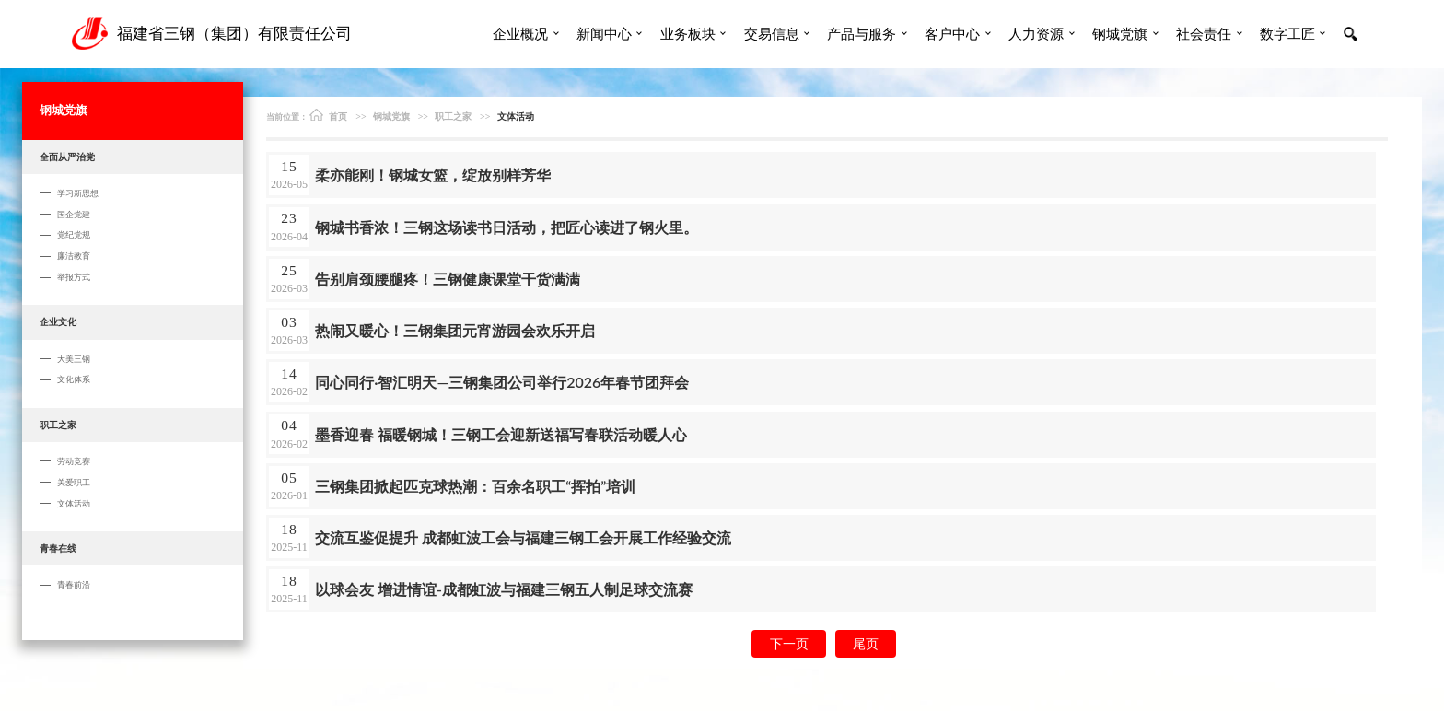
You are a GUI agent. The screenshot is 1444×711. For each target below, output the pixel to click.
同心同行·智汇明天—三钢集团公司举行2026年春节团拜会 (502, 381)
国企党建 (73, 214)
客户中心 (952, 33)
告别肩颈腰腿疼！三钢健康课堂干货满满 (447, 278)
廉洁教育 (73, 256)
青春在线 (58, 548)
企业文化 (58, 321)
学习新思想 (78, 193)
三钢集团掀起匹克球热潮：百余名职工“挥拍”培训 (475, 486)
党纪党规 (73, 234)
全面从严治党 (67, 156)
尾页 (866, 643)
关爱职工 (73, 482)
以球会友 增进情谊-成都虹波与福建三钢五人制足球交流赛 (504, 589)
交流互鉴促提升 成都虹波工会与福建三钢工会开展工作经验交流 (523, 537)
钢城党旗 (1119, 33)
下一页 (789, 643)
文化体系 (73, 379)
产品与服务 (861, 33)
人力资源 (1036, 33)
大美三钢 (73, 359)
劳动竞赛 (73, 461)
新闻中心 (604, 33)
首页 (328, 115)
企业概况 (520, 33)
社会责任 (1203, 33)
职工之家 (58, 424)
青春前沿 (73, 584)
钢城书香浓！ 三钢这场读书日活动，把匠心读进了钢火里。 (506, 227)
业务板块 (688, 33)
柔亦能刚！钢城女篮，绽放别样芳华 (433, 174)
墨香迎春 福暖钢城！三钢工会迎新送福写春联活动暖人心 (501, 434)
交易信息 (771, 33)
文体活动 (73, 503)
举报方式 (73, 277)
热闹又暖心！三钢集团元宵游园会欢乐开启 (455, 330)
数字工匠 (1287, 33)
